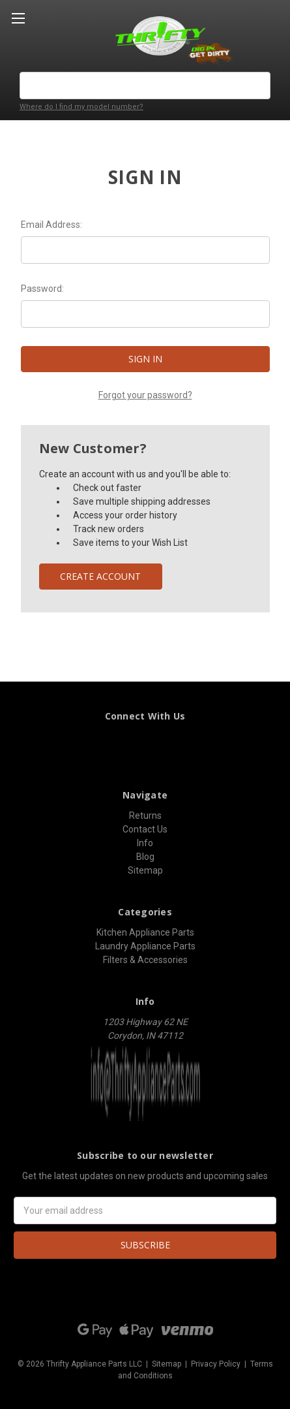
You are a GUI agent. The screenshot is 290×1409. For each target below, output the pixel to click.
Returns (145, 815)
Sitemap (145, 870)
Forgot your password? (145, 395)
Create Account (100, 576)
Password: (42, 288)
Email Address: (51, 224)
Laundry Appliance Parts (145, 946)
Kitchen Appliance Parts (145, 932)
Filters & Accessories (145, 960)
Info (145, 843)
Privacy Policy (215, 1364)
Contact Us (145, 829)
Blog (145, 856)
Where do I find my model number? (81, 107)
